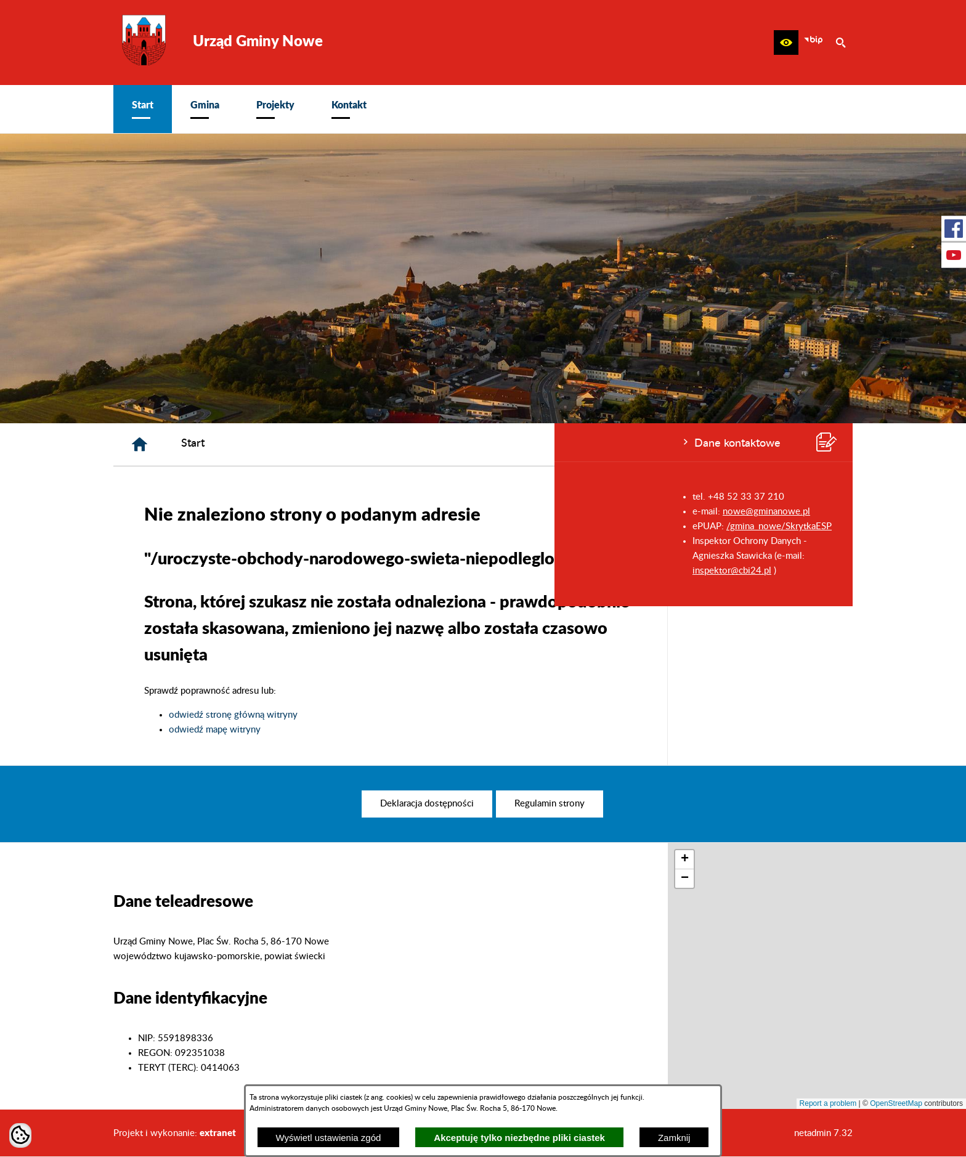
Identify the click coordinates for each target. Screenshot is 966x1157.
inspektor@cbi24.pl (177, 570)
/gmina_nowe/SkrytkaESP (224, 526)
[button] (786, 42)
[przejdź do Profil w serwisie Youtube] (953, 255)
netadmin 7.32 (823, 1133)
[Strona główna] (325, 444)
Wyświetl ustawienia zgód (328, 1137)
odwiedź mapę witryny (400, 729)
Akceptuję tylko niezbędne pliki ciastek (519, 1137)
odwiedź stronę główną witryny (418, 715)
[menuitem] (142, 109)
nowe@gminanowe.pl (212, 511)
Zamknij (674, 1137)
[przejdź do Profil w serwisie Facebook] (953, 228)
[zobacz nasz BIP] (813, 42)
